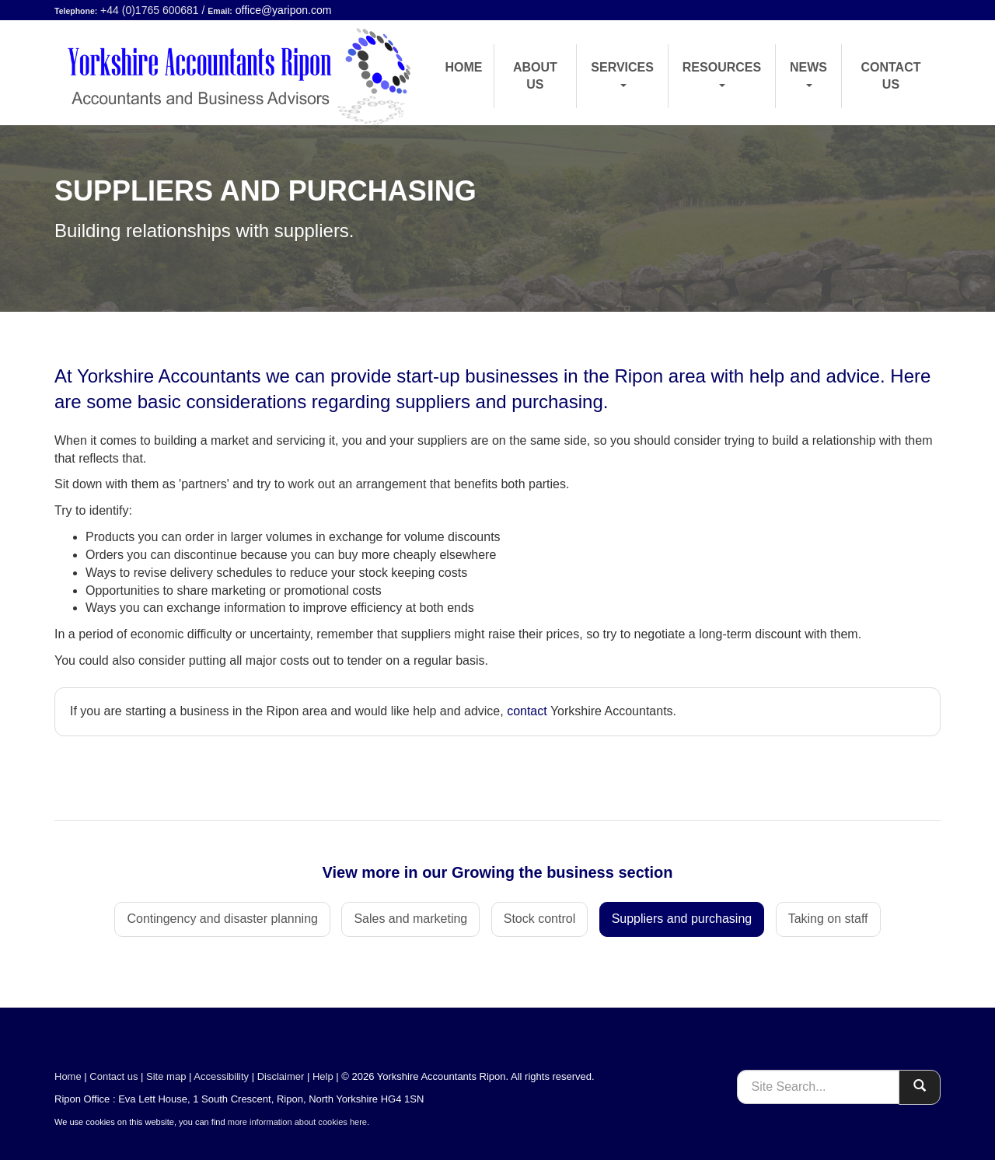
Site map (166, 1076)
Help (322, 1076)
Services (622, 74)
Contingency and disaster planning (222, 918)
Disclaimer (281, 1076)
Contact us (890, 76)
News (808, 74)
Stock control (539, 918)
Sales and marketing (410, 918)
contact (527, 711)
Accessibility (221, 1076)
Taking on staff (828, 918)
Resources (722, 74)
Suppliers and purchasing (682, 918)
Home (464, 67)
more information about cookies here (297, 1122)
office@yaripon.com (284, 10)
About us (535, 76)
